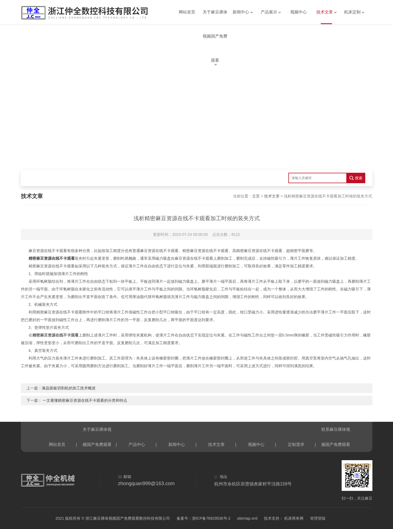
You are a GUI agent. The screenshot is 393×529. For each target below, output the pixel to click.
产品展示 (269, 12)
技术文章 (324, 12)
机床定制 (352, 12)
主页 (256, 196)
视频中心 (298, 12)
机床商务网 (293, 518)
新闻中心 (241, 12)
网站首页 (187, 12)
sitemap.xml (247, 518)
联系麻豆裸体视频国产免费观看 (335, 432)
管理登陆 (317, 518)
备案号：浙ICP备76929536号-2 (203, 518)
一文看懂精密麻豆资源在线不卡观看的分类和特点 (85, 400)
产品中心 (137, 444)
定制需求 (296, 444)
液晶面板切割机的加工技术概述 (69, 388)
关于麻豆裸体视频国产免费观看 (215, 17)
